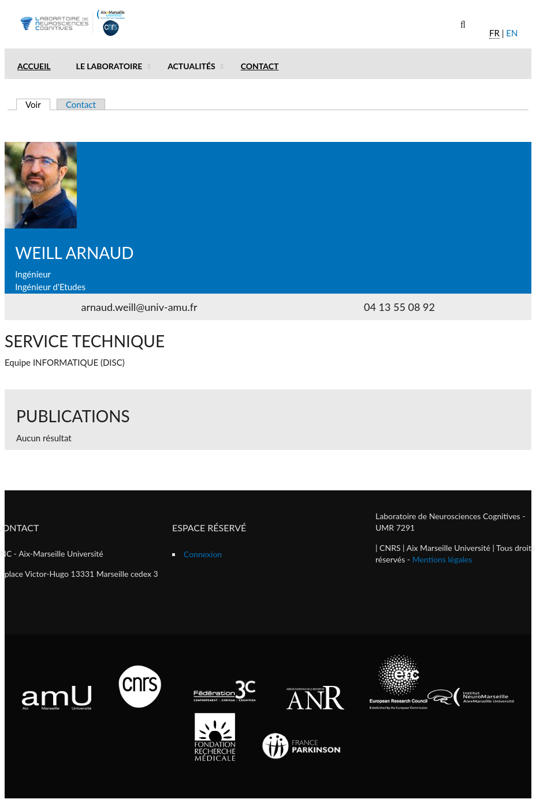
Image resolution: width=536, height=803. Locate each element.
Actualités (191, 66)
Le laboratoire (109, 66)
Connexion (203, 554)
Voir (37, 104)
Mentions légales (442, 559)
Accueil (34, 66)
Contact (260, 66)
